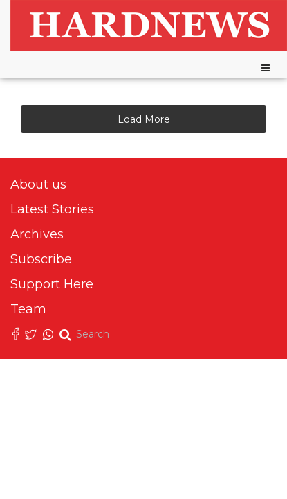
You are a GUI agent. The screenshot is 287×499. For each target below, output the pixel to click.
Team (28, 309)
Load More (144, 119)
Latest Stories (52, 209)
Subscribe (41, 259)
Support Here (51, 284)
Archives (37, 234)
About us (38, 184)
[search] (96, 334)
